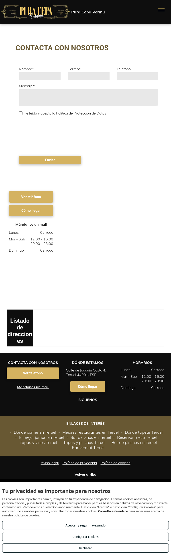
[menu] (161, 10)
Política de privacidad (80, 463)
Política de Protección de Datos (81, 113)
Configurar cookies (86, 537)
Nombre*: (27, 69)
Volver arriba (85, 474)
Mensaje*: (27, 86)
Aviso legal (50, 463)
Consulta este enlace (113, 511)
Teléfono (124, 69)
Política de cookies (115, 463)
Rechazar (85, 548)
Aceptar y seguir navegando (85, 525)
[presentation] (37, 135)
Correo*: (74, 69)
